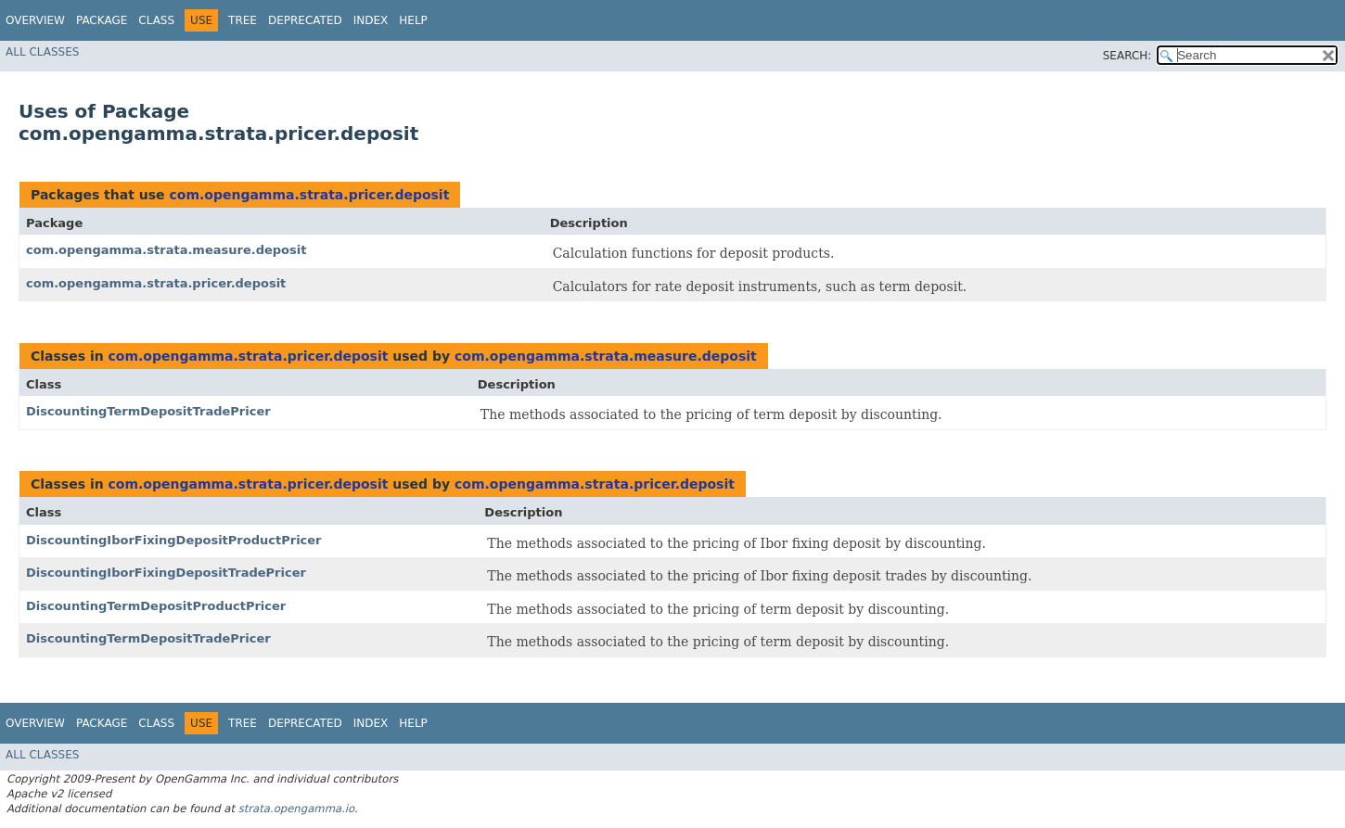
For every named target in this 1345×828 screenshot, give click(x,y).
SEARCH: (1127, 55)
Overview (35, 20)
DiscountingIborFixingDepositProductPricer (174, 540)
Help (413, 20)
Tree (242, 20)
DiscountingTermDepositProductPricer (156, 606)
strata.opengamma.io (296, 808)
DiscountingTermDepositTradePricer (148, 411)
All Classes (42, 51)
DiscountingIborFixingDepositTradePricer (166, 573)
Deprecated (305, 20)
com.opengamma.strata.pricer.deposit (309, 194)
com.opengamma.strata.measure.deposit (166, 250)
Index (371, 20)
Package (101, 20)
